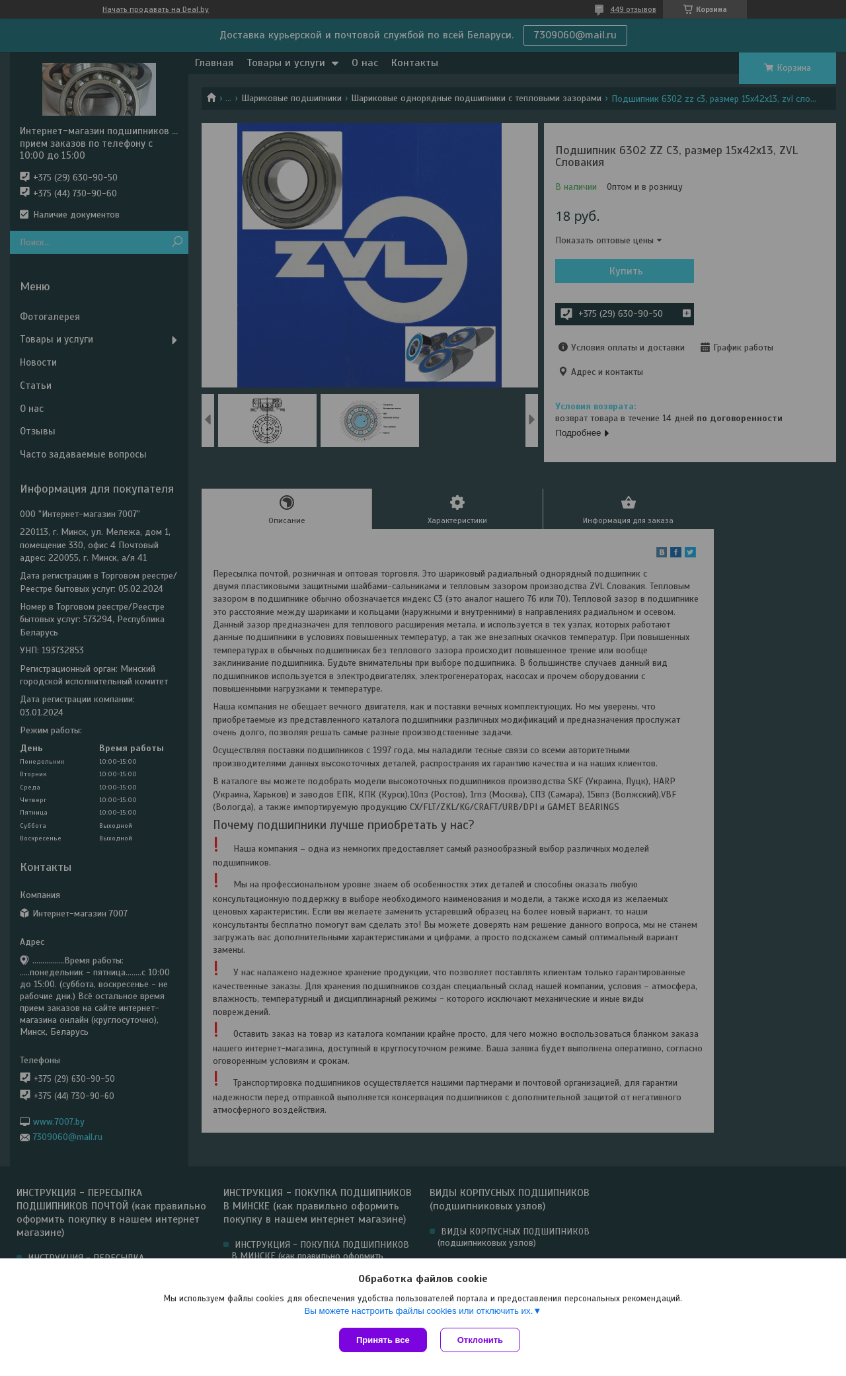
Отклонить (480, 1340)
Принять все (383, 1340)
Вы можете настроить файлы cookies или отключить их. (418, 1311)
